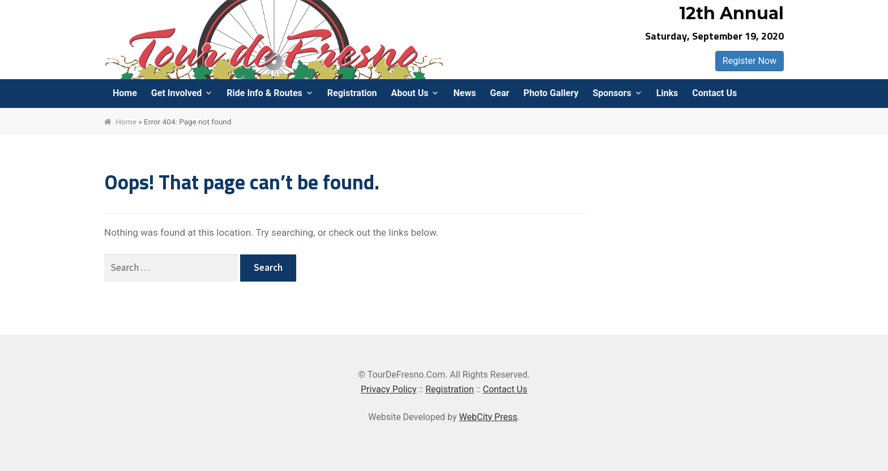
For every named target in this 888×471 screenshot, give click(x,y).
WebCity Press (488, 417)
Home (125, 93)
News (464, 93)
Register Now (749, 60)
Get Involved (176, 93)
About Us (410, 93)
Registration (352, 93)
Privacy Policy (389, 389)
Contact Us (714, 93)
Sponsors (611, 93)
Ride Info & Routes (264, 93)
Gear (499, 93)
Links (667, 93)
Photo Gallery (550, 93)
